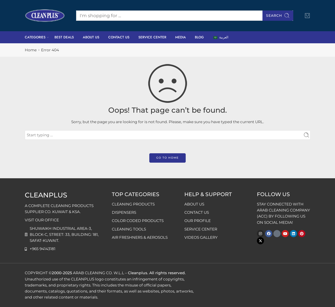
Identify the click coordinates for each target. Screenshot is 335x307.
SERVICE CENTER (152, 37)
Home (31, 50)
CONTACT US (118, 37)
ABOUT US (91, 37)
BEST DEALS (64, 37)
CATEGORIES (35, 37)
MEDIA (180, 37)
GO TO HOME (167, 157)
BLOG (199, 37)
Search (278, 15)
